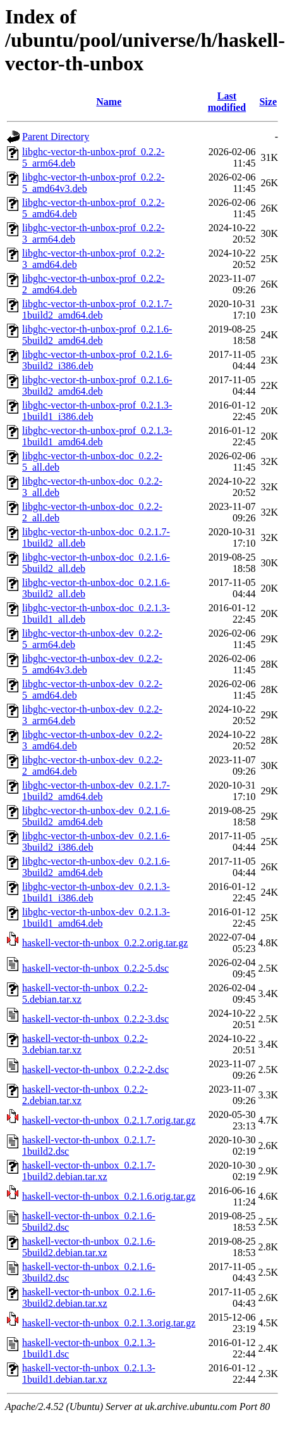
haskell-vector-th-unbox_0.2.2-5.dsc (95, 968)
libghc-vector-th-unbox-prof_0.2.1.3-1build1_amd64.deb (97, 436)
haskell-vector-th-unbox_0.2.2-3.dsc (95, 1018)
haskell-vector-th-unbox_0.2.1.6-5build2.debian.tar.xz (88, 1247)
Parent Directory (55, 136)
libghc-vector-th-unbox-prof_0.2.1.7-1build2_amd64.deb (97, 309)
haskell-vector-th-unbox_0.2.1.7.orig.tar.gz (108, 1120)
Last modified (227, 102)
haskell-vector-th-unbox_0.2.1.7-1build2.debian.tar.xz (88, 1171)
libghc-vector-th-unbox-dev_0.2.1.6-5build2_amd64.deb (96, 816)
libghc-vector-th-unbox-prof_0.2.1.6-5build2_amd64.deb (97, 335)
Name (108, 101)
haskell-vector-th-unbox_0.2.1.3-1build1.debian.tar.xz (88, 1373)
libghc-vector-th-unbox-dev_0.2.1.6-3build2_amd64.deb (96, 867)
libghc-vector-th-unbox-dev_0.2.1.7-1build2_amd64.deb (96, 791)
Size (268, 101)
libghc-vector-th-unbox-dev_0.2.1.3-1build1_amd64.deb (96, 917)
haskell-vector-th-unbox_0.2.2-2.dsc (95, 1069)
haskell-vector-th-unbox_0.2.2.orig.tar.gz (105, 942)
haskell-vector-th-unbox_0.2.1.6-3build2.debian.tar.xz (88, 1297)
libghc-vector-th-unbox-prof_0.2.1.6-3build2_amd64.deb (97, 385)
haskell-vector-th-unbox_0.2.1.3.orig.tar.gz (108, 1323)
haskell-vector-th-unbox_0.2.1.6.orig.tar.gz (108, 1196)
